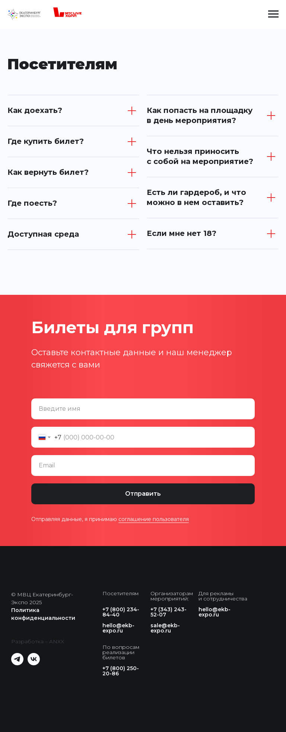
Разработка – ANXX (37, 641)
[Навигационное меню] (273, 14)
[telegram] (17, 663)
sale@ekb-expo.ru (165, 628)
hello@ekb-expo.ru (118, 628)
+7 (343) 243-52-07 (168, 612)
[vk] (34, 663)
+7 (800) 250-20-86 (120, 671)
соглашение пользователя (153, 519)
